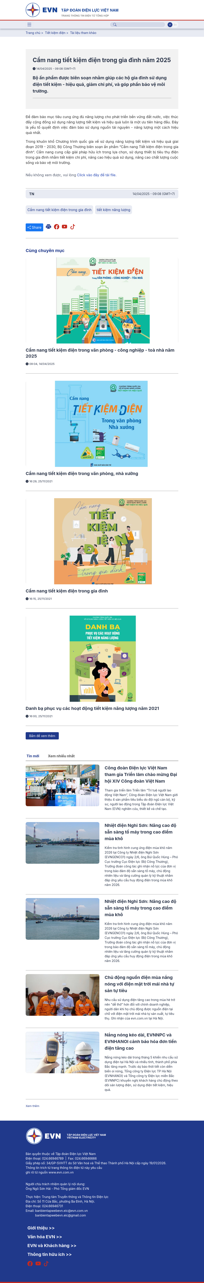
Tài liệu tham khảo (83, 33)
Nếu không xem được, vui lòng (71, 175)
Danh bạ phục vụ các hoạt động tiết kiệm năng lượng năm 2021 (92, 708)
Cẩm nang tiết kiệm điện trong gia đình (67, 591)
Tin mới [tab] (33, 756)
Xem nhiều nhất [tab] (61, 756)
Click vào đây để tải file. (96, 175)
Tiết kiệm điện (55, 33)
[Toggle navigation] (29, 24)
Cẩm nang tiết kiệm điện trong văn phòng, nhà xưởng (82, 473)
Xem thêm (32, 1106)
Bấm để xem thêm (42, 736)
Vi (170, 24)
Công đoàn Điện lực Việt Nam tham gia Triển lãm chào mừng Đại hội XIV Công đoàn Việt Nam (141, 774)
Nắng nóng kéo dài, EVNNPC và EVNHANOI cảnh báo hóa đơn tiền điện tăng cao (141, 1041)
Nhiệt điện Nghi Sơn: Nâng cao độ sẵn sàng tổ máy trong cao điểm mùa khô (140, 832)
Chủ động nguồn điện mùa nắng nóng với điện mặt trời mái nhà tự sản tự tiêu (139, 984)
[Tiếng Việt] (72, 9)
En (175, 24)
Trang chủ (33, 33)
